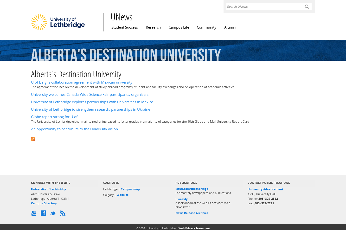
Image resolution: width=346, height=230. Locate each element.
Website (122, 195)
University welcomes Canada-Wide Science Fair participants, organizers (89, 94)
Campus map (130, 189)
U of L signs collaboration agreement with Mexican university (81, 82)
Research (153, 27)
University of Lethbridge (48, 189)
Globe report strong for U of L (55, 116)
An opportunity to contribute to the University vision (74, 129)
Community (206, 27)
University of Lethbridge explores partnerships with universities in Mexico (92, 101)
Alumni (230, 27)
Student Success (124, 27)
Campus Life (179, 27)
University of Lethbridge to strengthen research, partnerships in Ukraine (90, 109)
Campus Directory (44, 203)
